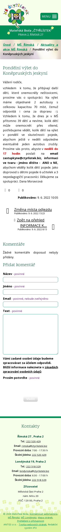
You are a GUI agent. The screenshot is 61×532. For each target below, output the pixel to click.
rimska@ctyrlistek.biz (34, 445)
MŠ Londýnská (28, 517)
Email (25, 298)
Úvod (7, 45)
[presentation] (27, 387)
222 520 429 (33, 441)
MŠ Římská (25, 45)
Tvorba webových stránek (33, 524)
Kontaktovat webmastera (43, 513)
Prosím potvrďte (21, 378)
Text (12, 311)
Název (13, 274)
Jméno (14, 286)
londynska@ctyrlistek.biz (34, 471)
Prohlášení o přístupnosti (30, 520)
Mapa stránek (45, 517)
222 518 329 (33, 466)
